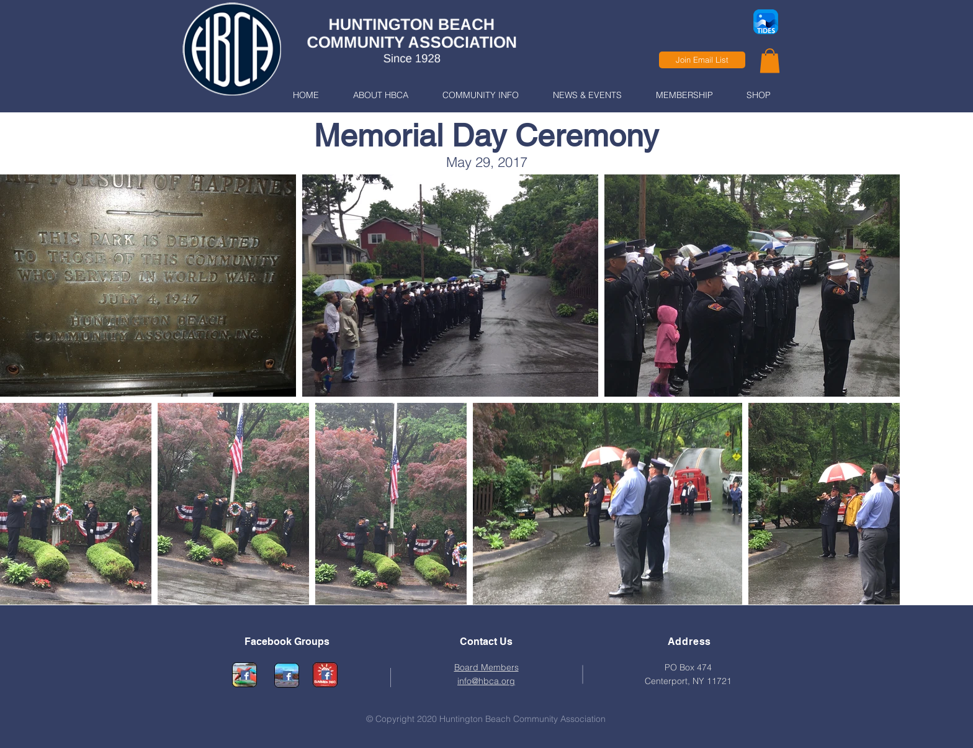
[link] (770, 60)
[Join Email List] (702, 60)
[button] (380, 94)
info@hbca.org (486, 681)
